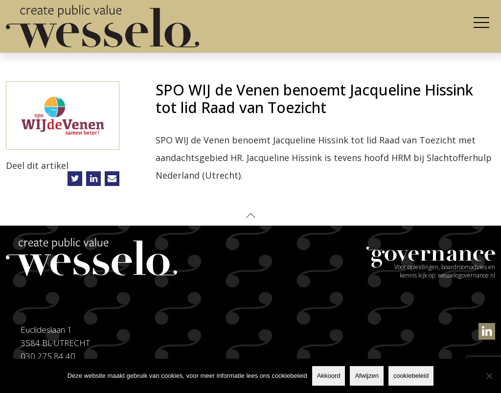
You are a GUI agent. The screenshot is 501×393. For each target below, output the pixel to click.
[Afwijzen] (489, 376)
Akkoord (329, 375)
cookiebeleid (411, 375)
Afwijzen (366, 375)
